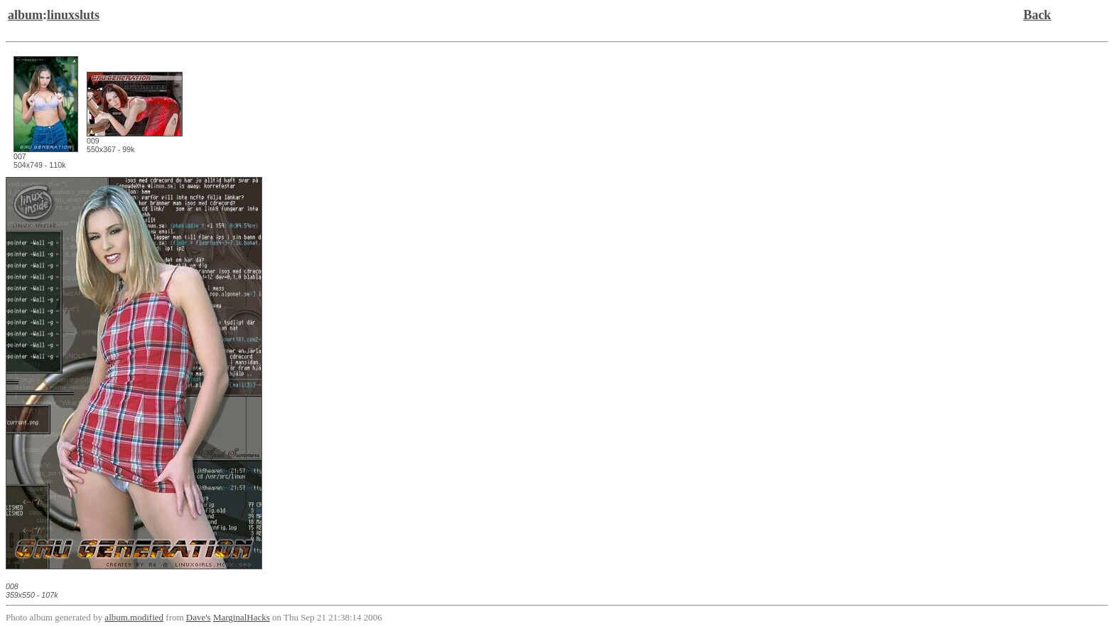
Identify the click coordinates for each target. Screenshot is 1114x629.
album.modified (133, 617)
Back (1037, 15)
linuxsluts (73, 15)
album (25, 15)
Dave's (198, 617)
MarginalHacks (241, 617)
